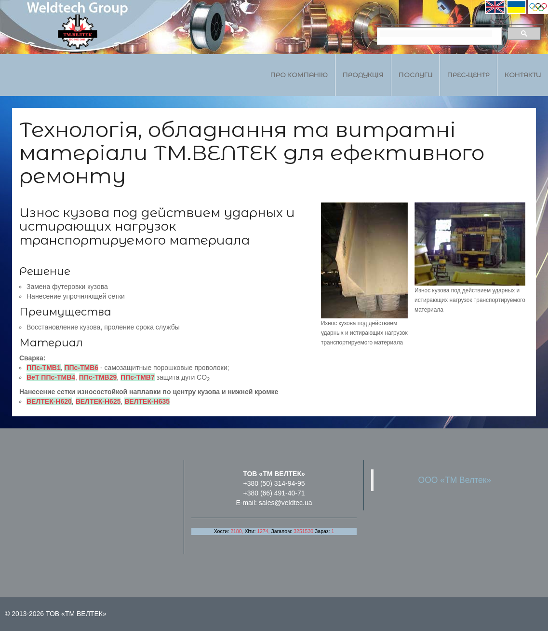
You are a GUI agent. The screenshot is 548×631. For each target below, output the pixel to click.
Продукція (363, 75)
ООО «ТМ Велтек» (455, 480)
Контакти (523, 75)
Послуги (415, 75)
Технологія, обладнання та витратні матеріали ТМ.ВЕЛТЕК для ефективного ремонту (251, 152)
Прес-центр (468, 75)
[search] (436, 33)
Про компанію (299, 75)
